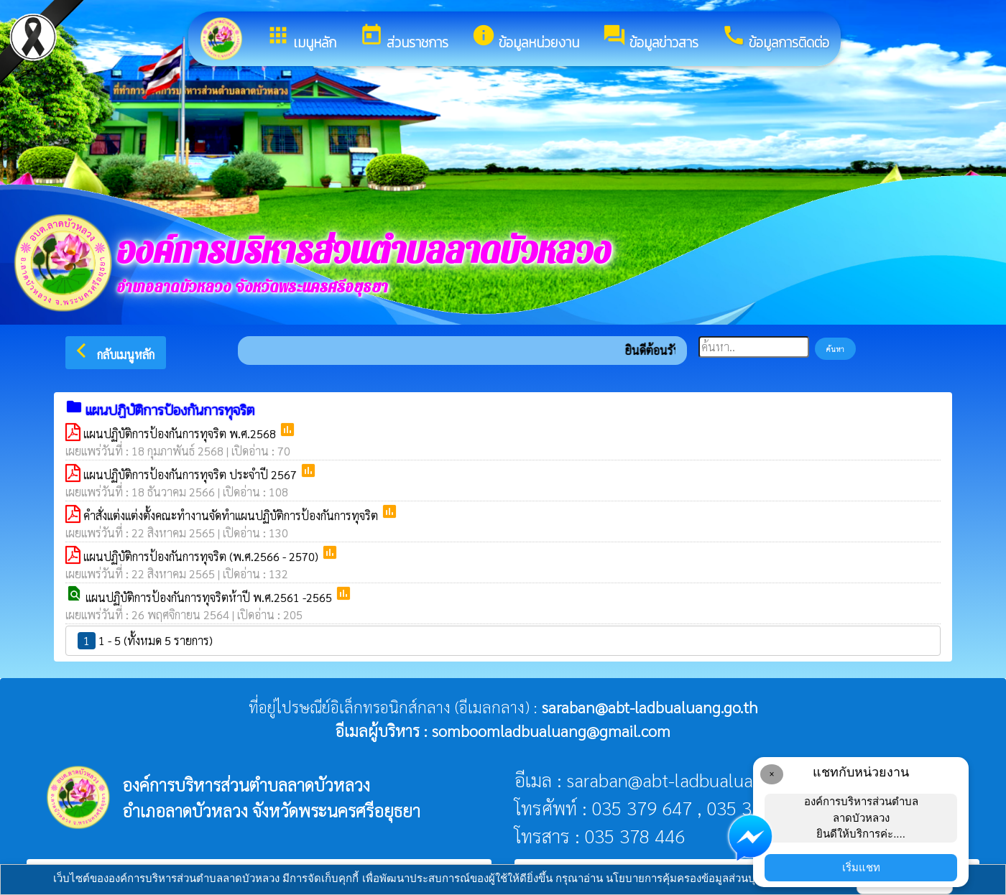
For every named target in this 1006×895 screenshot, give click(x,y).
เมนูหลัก (301, 38)
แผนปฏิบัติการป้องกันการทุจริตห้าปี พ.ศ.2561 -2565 (210, 597)
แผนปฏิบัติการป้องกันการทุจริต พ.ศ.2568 (181, 433)
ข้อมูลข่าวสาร (650, 38)
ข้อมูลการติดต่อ (775, 38)
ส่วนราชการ (403, 38)
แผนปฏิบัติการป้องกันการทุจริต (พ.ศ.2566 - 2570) (202, 556)
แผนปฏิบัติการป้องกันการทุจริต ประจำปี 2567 (191, 474)
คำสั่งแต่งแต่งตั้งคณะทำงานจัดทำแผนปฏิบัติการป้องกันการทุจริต (232, 515)
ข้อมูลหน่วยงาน (525, 38)
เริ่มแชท (861, 867)
